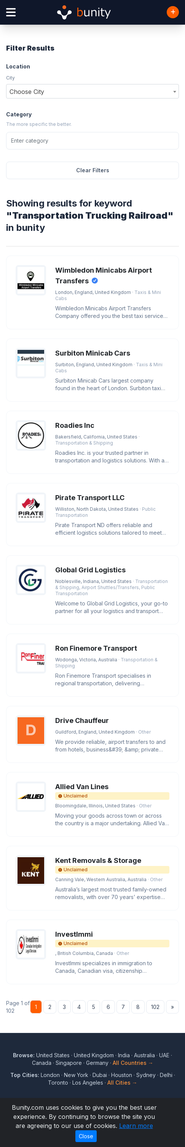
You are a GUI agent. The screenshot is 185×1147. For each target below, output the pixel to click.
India (124, 1055)
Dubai (99, 1075)
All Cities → (122, 1082)
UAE (164, 1055)
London (50, 1075)
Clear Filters (92, 170)
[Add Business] (173, 12)
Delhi (166, 1075)
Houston (121, 1075)
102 (155, 1007)
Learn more (136, 1126)
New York (76, 1075)
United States (53, 1055)
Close (86, 1136)
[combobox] (92, 91)
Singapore (69, 1063)
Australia (144, 1055)
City (10, 78)
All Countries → (133, 1063)
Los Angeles (87, 1082)
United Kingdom (94, 1055)
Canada (41, 1063)
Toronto (58, 1082)
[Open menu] (11, 12)
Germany (97, 1063)
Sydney (146, 1075)
